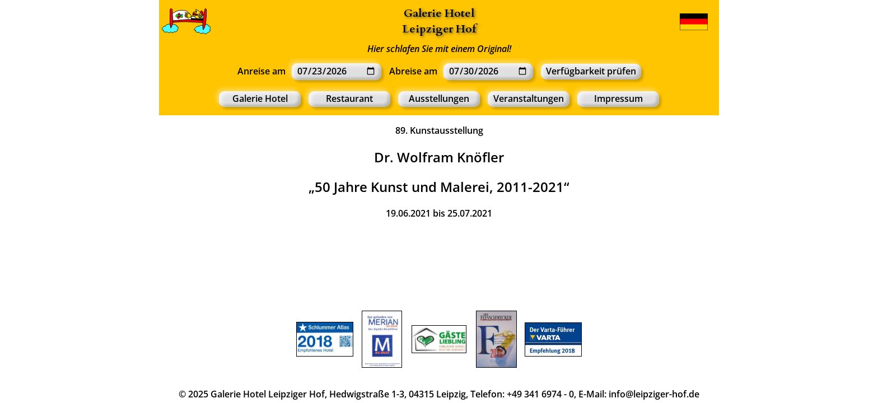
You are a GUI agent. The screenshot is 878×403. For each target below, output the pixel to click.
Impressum (618, 98)
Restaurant (349, 98)
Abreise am (413, 71)
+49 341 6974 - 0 (540, 394)
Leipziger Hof (439, 28)
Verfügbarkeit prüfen (591, 71)
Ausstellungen (439, 98)
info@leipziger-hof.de (654, 394)
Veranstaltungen (528, 98)
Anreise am (261, 71)
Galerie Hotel (439, 13)
